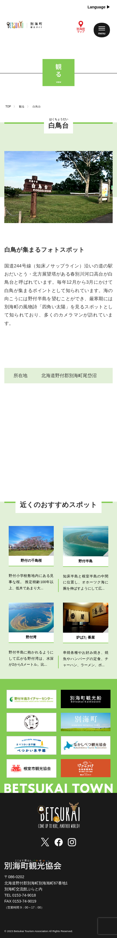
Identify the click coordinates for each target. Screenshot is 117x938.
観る (21, 106)
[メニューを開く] (102, 30)
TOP (8, 106)
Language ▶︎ (98, 7)
